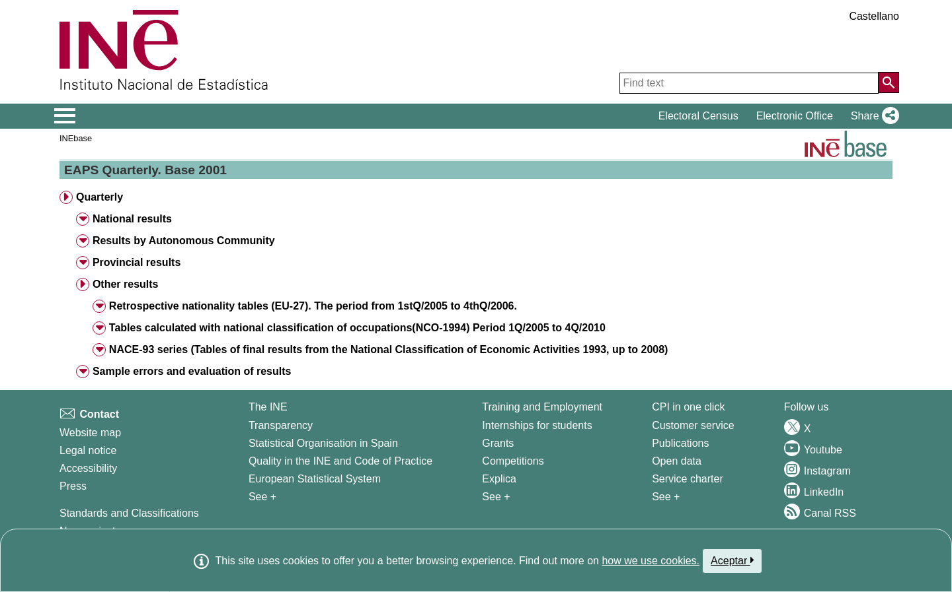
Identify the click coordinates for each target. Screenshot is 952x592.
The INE (268, 406)
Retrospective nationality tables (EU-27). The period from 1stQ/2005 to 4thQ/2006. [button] (313, 306)
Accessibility (88, 468)
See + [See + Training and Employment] (496, 496)
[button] (872, 116)
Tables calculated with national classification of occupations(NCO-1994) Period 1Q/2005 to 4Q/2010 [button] (357, 327)
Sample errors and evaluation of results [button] (192, 371)
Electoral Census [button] (698, 115)
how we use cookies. (650, 560)
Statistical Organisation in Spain (323, 443)
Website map (90, 432)
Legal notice (88, 450)
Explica (499, 478)
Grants (498, 443)
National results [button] (132, 218)
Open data (676, 461)
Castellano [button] (874, 16)
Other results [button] (126, 284)
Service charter (687, 478)
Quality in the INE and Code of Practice (340, 461)
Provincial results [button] (136, 262)
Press (73, 486)
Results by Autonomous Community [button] (184, 240)
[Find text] (749, 83)
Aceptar (732, 560)
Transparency (281, 425)
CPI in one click (688, 406)
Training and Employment (542, 406)
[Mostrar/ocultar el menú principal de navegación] (65, 116)
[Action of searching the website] (888, 82)
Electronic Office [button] (794, 115)
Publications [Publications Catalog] (680, 443)
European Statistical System (315, 478)
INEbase (76, 138)
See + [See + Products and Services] (666, 496)
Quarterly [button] (99, 197)
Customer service (693, 425)
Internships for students (537, 425)
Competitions (512, 461)
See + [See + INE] (262, 496)
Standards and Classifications (129, 513)
